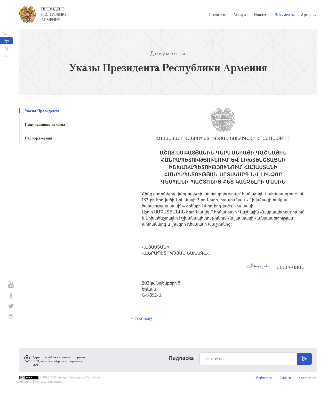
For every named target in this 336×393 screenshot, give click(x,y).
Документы (285, 14)
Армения (309, 14)
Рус (6, 40)
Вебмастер (264, 377)
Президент (218, 14)
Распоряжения (38, 137)
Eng (5, 48)
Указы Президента (42, 110)
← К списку (141, 318)
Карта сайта (307, 377)
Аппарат (240, 14)
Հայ (5, 33)
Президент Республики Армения (54, 14)
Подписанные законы (45, 124)
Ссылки (285, 377)
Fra (5, 55)
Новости (261, 14)
